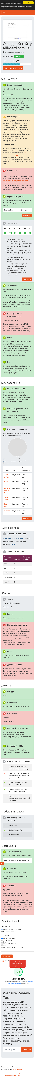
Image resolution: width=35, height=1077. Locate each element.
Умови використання (12, 1075)
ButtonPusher (17, 1069)
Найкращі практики (10, 943)
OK (28, 2)
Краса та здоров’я (7, 490)
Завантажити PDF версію (13, 68)
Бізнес (6, 481)
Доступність (7, 941)
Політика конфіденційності (15, 1073)
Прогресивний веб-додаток (13, 947)
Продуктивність (9, 938)
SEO (4, 945)
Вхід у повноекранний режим (17, 964)
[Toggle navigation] (4, 12)
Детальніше (13, 7)
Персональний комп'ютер (12, 929)
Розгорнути (27, 215)
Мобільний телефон (10, 932)
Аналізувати (7, 956)
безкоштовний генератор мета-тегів (16, 181)
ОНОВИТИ (18, 56)
